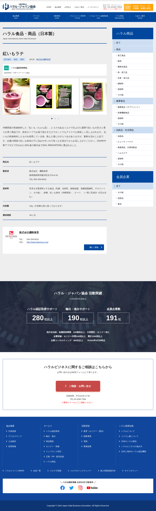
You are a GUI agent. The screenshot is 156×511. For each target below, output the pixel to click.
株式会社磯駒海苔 (43, 59)
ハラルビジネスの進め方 (131, 446)
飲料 (22, 59)
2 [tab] (55, 118)
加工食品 (7, 59)
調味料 (120, 83)
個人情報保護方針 (108, 471)
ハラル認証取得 (52, 431)
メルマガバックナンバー (80, 471)
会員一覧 (37, 471)
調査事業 (87, 436)
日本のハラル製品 (129, 441)
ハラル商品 (119, 17)
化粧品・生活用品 (125, 130)
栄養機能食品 (123, 113)
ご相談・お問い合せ (80, 386)
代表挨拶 (12, 431)
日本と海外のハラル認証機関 (133, 451)
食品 (15, 59)
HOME (48, 7)
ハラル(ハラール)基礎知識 (98, 17)
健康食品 (120, 101)
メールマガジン (93, 7)
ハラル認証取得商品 (19, 68)
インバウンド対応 (53, 451)
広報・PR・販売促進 (55, 456)
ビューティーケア (125, 142)
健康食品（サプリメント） (129, 107)
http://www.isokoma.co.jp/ (37, 242)
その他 (120, 95)
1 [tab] (51, 118)
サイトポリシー (131, 471)
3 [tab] (58, 118)
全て (118, 42)
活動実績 (57, 17)
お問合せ (67, 7)
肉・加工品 (122, 72)
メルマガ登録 (55, 471)
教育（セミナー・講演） (94, 431)
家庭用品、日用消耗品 (127, 147)
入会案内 (12, 441)
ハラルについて (128, 431)
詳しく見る (94, 247)
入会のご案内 (79, 7)
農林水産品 (122, 67)
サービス (36, 17)
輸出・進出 (51, 436)
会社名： (40, 59)
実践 (85, 441)
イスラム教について (129, 436)
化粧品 (120, 136)
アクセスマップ (15, 436)
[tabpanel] (55, 96)
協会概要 (58, 7)
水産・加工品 (123, 78)
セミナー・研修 (52, 446)
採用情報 (12, 446)
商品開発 (50, 441)
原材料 (120, 89)
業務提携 (87, 446)
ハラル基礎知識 (126, 426)
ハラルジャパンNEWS (77, 17)
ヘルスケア (122, 153)
